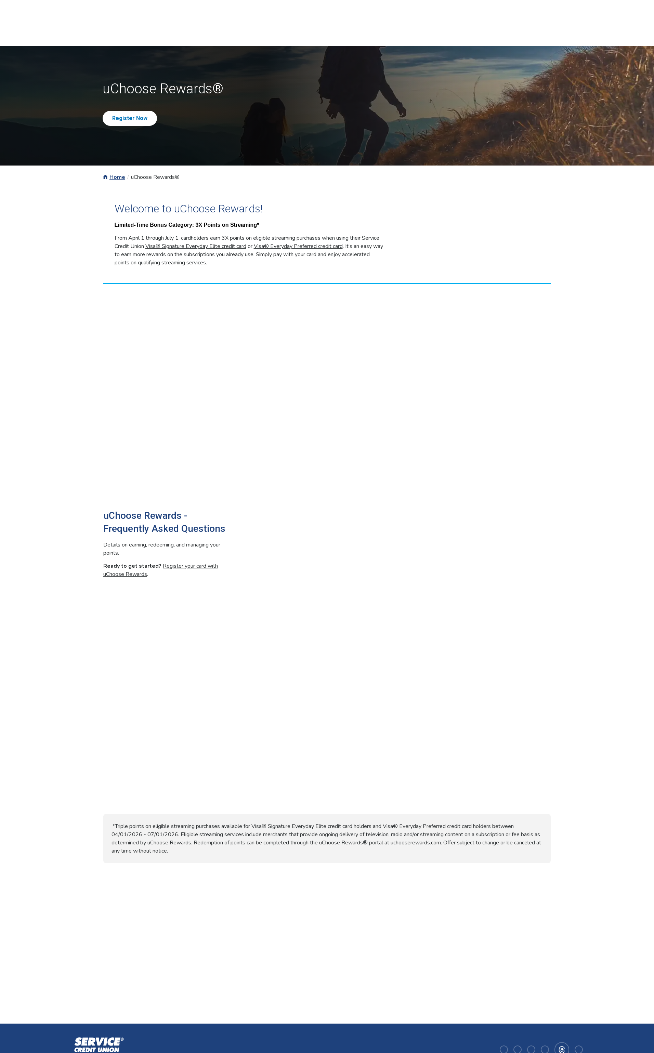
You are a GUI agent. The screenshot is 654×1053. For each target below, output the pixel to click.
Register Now (129, 118)
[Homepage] (97, 1049)
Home (117, 177)
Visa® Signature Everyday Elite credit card (195, 246)
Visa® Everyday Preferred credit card (298, 246)
